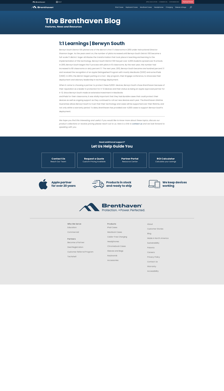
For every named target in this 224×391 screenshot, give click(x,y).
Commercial (163, 2)
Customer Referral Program (80, 252)
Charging (169, 7)
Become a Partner (75, 242)
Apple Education (151, 2)
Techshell (71, 256)
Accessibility (153, 271)
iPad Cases (119, 7)
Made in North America (157, 238)
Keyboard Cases (132, 7)
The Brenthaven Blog (83, 21)
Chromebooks (174, 2)
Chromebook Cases (116, 246)
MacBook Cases (146, 7)
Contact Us (152, 262)
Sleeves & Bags (180, 7)
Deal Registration (75, 247)
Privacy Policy (153, 257)
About (150, 224)
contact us (137, 123)
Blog (149, 233)
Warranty (151, 266)
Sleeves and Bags (115, 251)
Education (72, 227)
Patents (150, 248)
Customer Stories (155, 229)
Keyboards (112, 255)
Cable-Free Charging (117, 237)
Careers (151, 252)
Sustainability (153, 243)
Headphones (158, 7)
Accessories (112, 260)
